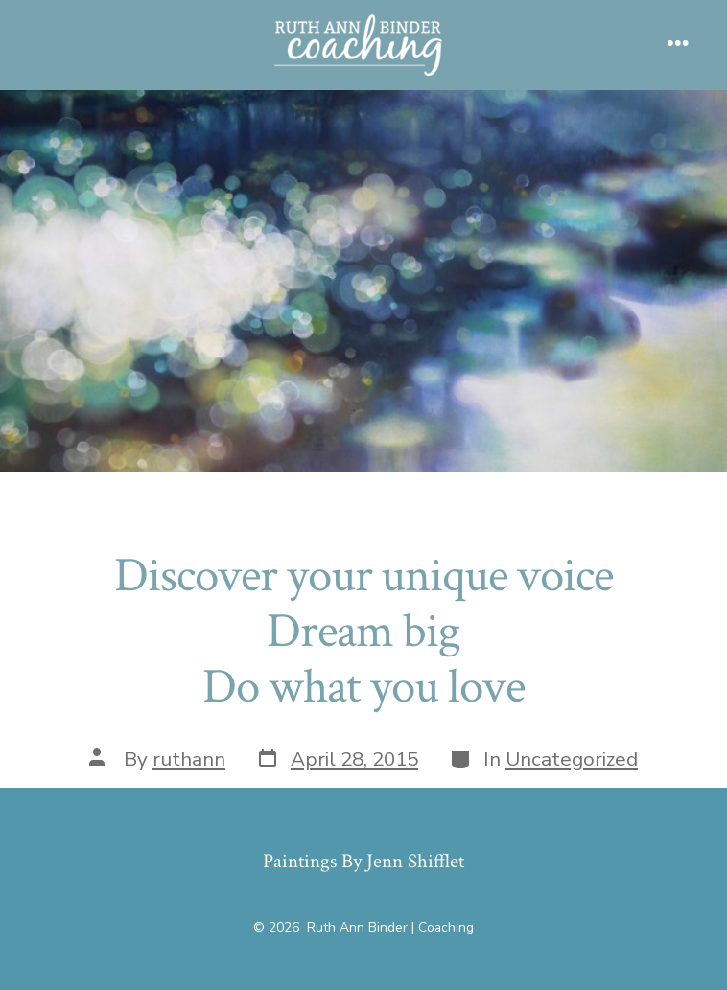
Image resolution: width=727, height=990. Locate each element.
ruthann (188, 759)
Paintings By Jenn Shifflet (363, 861)
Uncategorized (571, 759)
